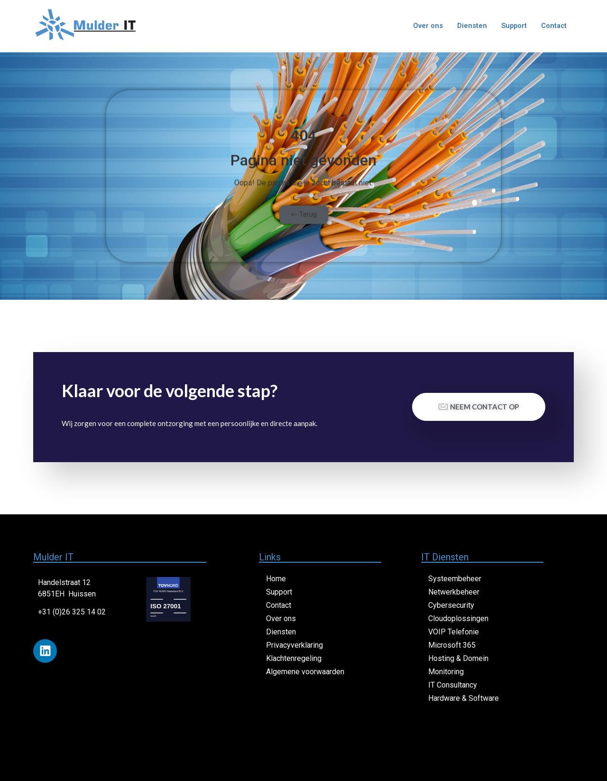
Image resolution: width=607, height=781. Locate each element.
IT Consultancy (452, 684)
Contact (553, 26)
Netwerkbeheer (453, 591)
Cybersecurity (451, 605)
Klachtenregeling (294, 658)
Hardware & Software (463, 698)
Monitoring (446, 671)
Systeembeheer (454, 578)
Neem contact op (479, 406)
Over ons (426, 26)
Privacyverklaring (294, 645)
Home (276, 578)
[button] (303, 227)
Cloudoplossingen (458, 618)
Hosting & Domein (458, 658)
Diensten (470, 26)
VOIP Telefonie (453, 631)
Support (512, 26)
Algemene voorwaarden (305, 671)
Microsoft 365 (452, 645)
